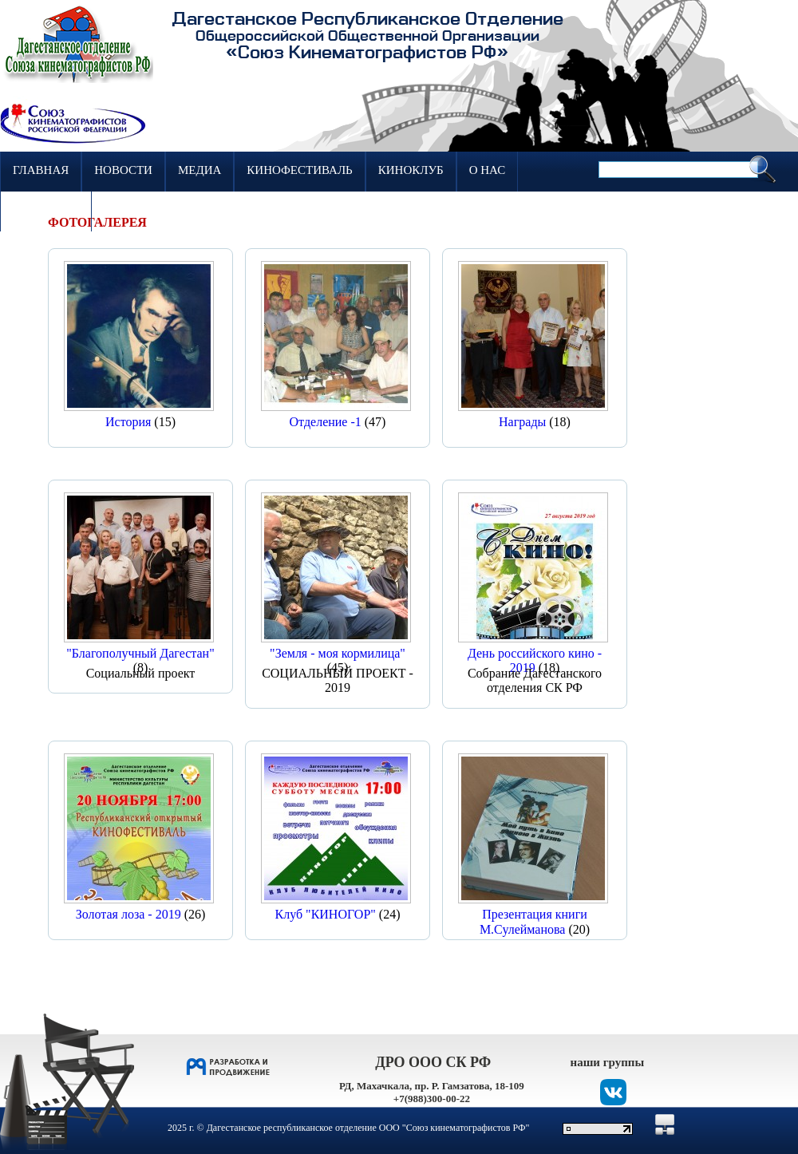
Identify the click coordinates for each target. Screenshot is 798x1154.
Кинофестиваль (299, 170)
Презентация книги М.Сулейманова (533, 921)
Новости (123, 170)
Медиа (199, 170)
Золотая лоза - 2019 (128, 914)
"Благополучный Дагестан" (140, 653)
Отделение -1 (325, 422)
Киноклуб (411, 170)
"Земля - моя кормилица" (337, 653)
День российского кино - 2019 (535, 660)
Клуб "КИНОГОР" (325, 914)
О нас (487, 170)
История (128, 422)
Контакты (46, 210)
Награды (522, 422)
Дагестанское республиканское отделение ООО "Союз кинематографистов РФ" (368, 1127)
